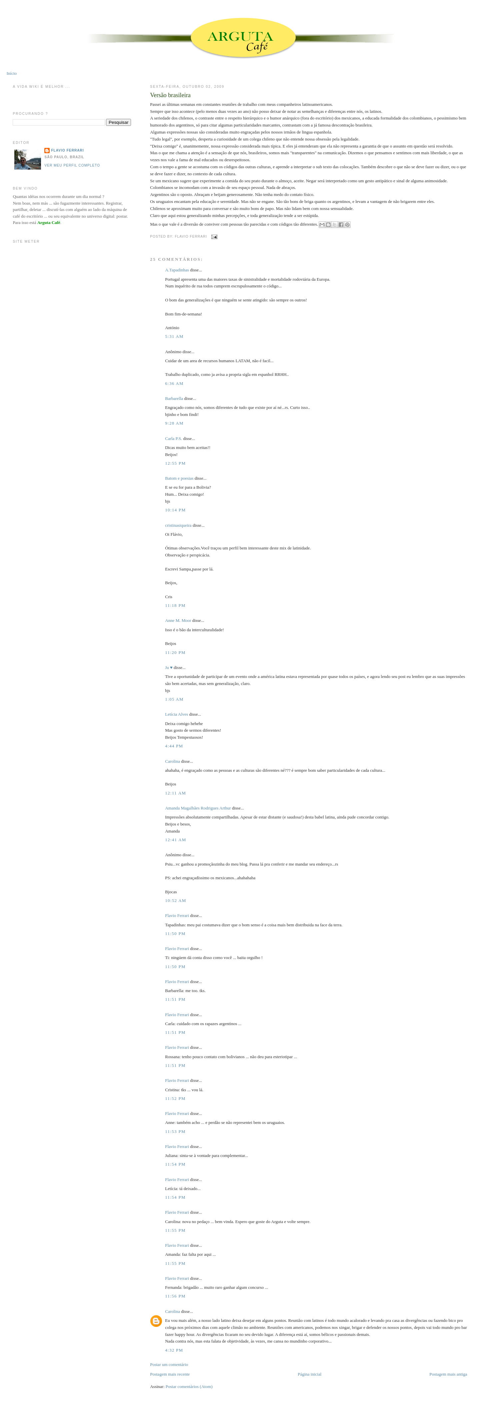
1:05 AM (174, 699)
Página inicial (309, 1374)
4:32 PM (174, 1350)
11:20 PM (175, 652)
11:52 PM (175, 1098)
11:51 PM (175, 999)
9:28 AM (174, 423)
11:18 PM (175, 605)
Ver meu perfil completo (72, 165)
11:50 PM (175, 933)
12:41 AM (175, 839)
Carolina (172, 761)
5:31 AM (174, 336)
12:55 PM (175, 463)
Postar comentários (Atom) (189, 1386)
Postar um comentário (169, 1364)
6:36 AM (174, 383)
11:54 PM (175, 1164)
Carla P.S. (173, 438)
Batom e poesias (179, 478)
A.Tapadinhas (177, 269)
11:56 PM (175, 1296)
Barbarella (174, 398)
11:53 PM (175, 1131)
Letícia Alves (176, 714)
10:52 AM (175, 900)
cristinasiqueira (178, 525)
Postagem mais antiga (448, 1374)
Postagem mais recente (170, 1374)
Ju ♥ (169, 667)
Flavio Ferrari (177, 915)
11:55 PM (175, 1230)
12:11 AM (175, 792)
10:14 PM (175, 509)
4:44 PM (174, 745)
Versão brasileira (170, 95)
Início (12, 73)
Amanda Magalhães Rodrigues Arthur (198, 807)
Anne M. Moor (178, 620)
